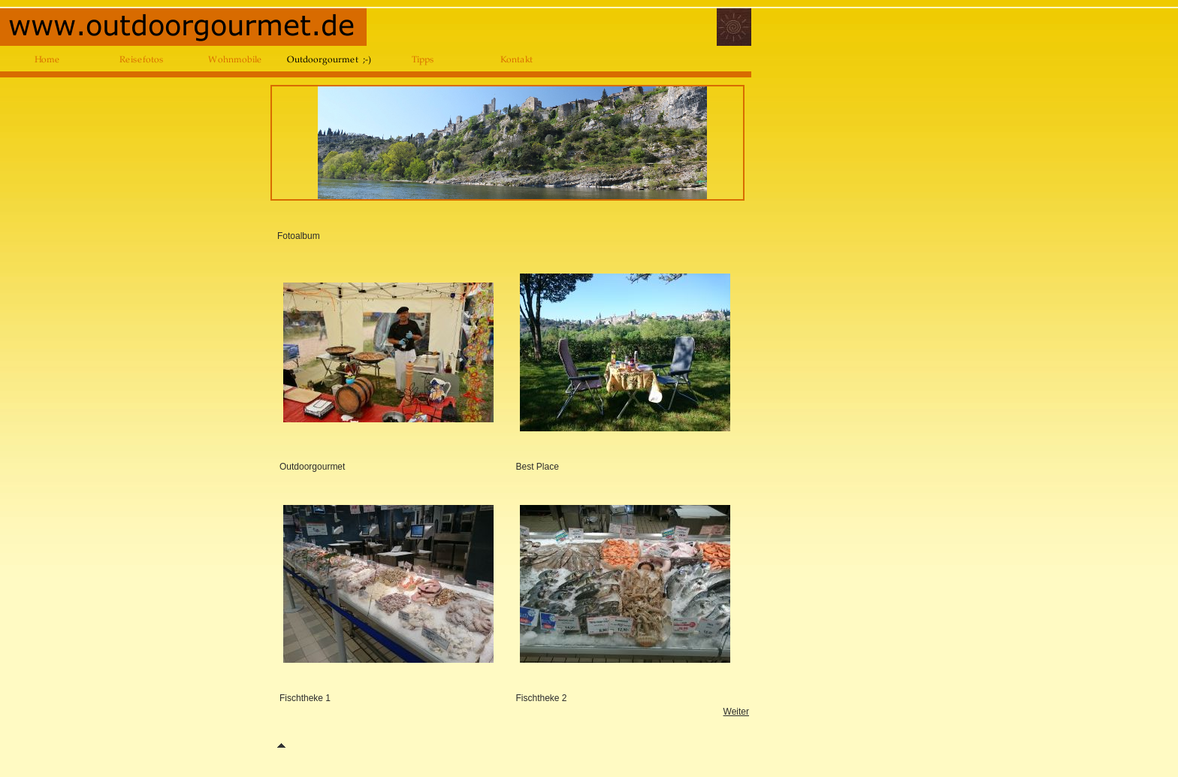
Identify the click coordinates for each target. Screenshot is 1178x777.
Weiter (736, 711)
